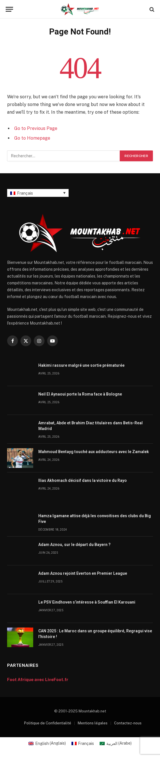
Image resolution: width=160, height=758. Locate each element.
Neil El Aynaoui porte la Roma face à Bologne (80, 394)
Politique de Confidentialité (47, 723)
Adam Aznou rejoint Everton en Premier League (82, 573)
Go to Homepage (32, 138)
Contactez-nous (128, 723)
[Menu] (9, 9)
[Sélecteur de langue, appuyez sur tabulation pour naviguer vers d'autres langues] (38, 193)
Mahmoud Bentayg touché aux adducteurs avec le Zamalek (93, 451)
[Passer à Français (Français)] (83, 743)
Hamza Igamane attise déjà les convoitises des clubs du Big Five (94, 519)
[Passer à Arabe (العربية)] (115, 743)
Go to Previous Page (35, 128)
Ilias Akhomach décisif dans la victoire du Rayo (82, 480)
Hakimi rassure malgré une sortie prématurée (81, 365)
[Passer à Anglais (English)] (47, 743)
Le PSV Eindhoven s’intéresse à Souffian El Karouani (86, 602)
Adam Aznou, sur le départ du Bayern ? (74, 544)
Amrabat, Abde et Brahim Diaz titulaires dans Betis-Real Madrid (90, 426)
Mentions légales (93, 723)
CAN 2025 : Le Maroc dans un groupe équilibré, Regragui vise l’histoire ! (95, 634)
